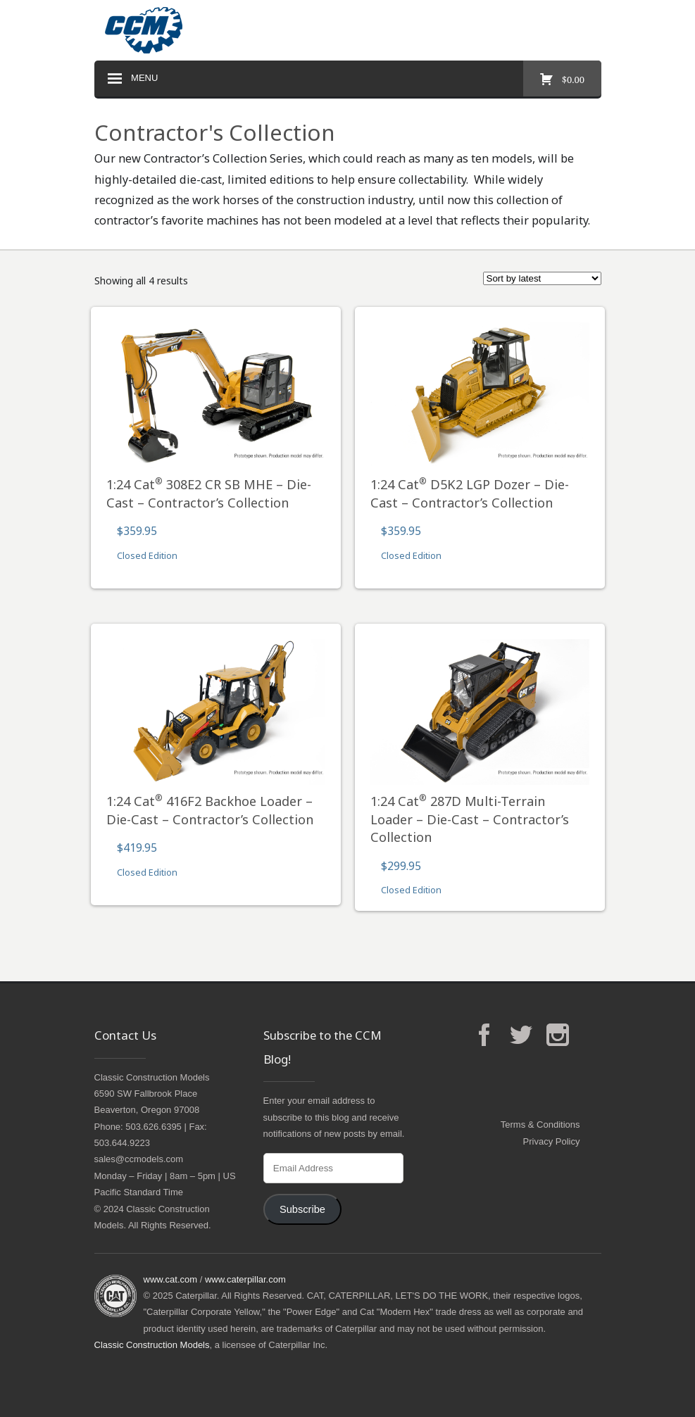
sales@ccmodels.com (139, 1159)
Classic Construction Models (152, 1344)
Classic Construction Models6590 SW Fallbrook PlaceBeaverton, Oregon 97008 (152, 1094)
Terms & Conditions (540, 1124)
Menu (131, 79)
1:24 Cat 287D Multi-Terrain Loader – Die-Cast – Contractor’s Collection (469, 819)
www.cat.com (171, 1279)
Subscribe (302, 1209)
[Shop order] (542, 278)
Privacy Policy (551, 1141)
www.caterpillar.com (245, 1279)
